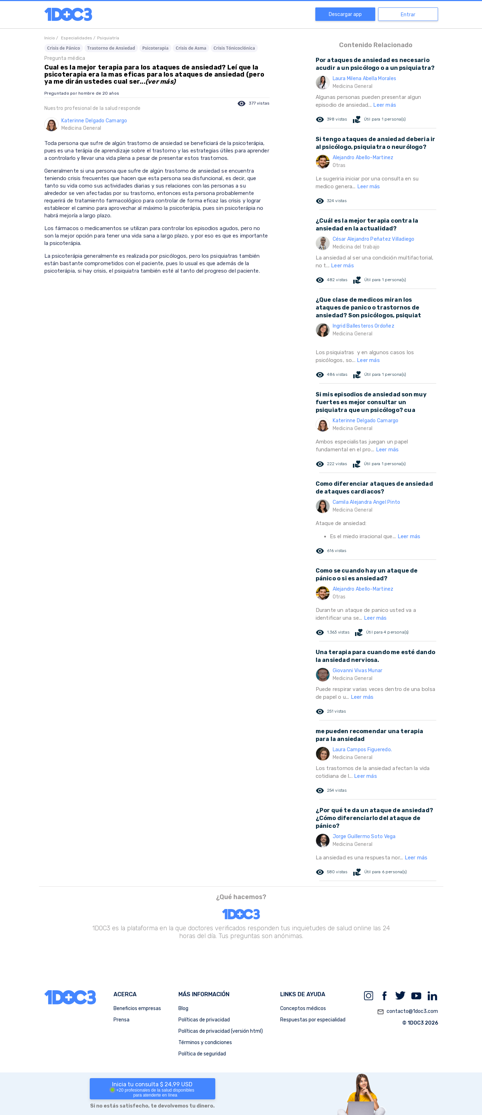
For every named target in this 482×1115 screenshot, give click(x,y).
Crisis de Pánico (63, 48)
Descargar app (345, 14)
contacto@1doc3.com (407, 1011)
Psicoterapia (155, 48)
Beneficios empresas (137, 1008)
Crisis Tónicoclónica (234, 48)
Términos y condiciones (205, 1042)
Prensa (121, 1020)
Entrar (408, 15)
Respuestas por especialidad (312, 1020)
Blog (183, 1008)
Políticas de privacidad (204, 1020)
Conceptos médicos (303, 1008)
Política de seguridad (202, 1054)
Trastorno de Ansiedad (111, 48)
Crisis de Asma (191, 48)
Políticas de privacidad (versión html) (220, 1031)
